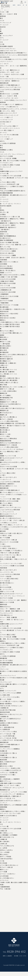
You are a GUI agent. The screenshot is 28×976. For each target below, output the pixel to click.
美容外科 (19, 5)
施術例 (14, 5)
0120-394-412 (16, 957)
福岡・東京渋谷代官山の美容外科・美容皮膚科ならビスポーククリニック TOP (5, 6)
